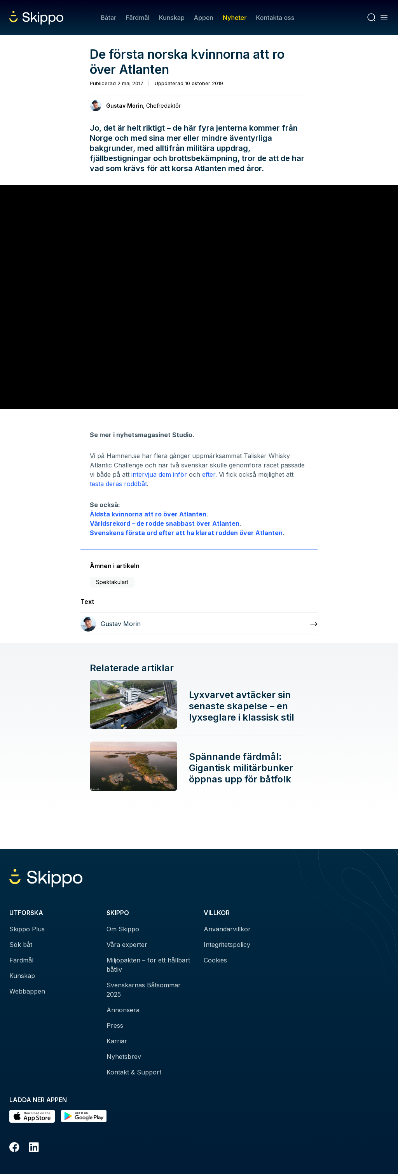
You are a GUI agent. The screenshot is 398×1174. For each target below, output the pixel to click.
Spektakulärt (112, 582)
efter (208, 474)
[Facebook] (14, 1148)
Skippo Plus (27, 929)
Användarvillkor (227, 929)
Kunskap (172, 17)
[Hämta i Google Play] (83, 1116)
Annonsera (123, 1010)
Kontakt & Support (133, 1072)
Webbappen (27, 991)
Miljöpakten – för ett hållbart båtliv (148, 964)
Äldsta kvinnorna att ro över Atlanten (148, 514)
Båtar (108, 17)
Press (114, 1025)
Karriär (116, 1041)
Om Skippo (122, 929)
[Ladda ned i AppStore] (32, 1116)
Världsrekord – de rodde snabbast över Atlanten (164, 523)
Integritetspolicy (227, 944)
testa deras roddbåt (118, 484)
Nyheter (234, 17)
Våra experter (126, 944)
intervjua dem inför (158, 474)
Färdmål (137, 17)
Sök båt (20, 944)
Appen (203, 17)
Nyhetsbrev (123, 1056)
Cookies (215, 960)
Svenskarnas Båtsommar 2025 (143, 989)
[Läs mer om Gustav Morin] (199, 623)
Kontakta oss (275, 17)
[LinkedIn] (34, 1148)
